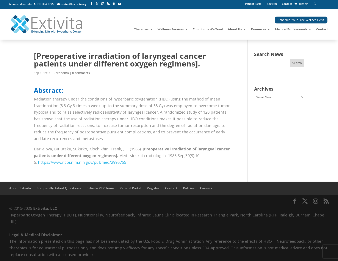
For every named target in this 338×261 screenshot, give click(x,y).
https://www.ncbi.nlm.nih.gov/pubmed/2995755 (82, 162)
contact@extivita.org (73, 4)
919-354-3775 (45, 4)
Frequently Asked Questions (59, 188)
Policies (188, 188)
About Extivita (20, 188)
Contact (287, 4)
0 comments (81, 73)
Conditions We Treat (208, 29)
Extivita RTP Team (100, 188)
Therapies (141, 29)
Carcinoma (61, 73)
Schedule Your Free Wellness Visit (301, 20)
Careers (206, 188)
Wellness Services (171, 29)
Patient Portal (253, 4)
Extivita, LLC (45, 208)
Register (272, 4)
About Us (235, 29)
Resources (258, 29)
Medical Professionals (291, 29)
